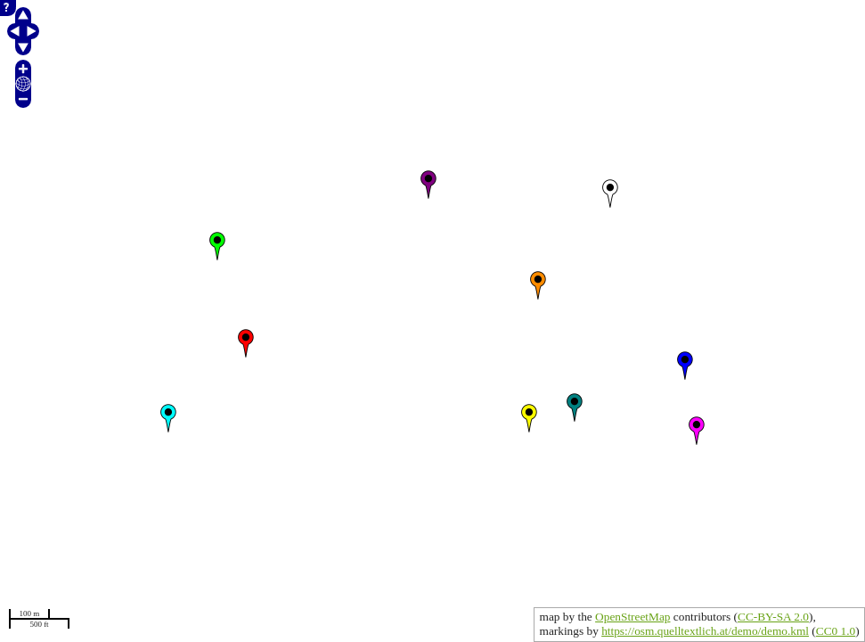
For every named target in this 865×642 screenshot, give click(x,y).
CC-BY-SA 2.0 (773, 616)
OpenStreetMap (632, 616)
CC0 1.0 (835, 631)
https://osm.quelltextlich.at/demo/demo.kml (705, 631)
